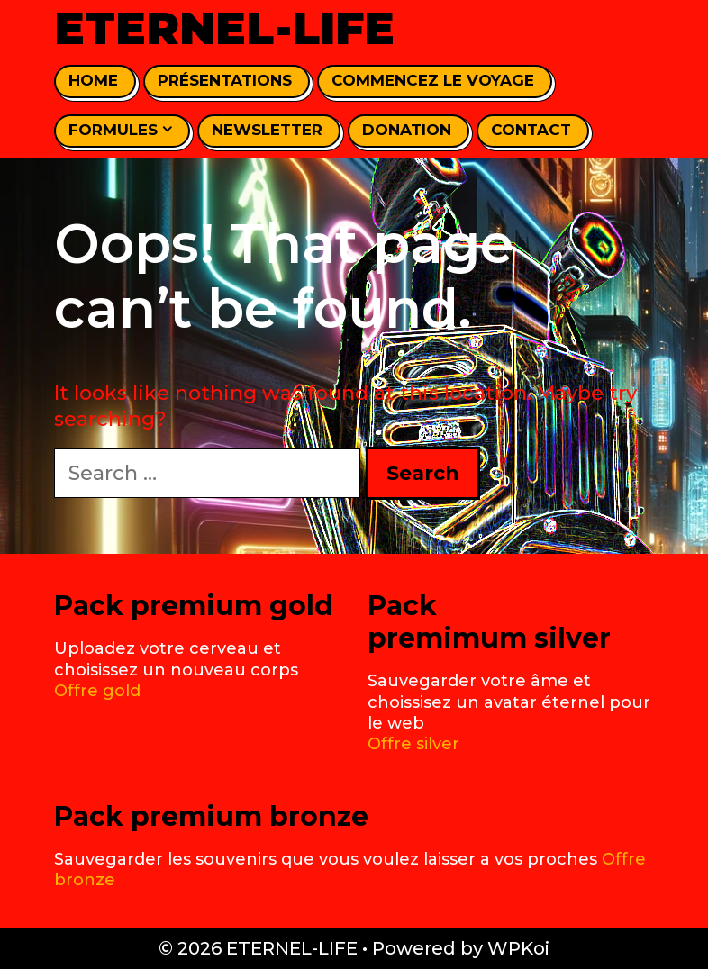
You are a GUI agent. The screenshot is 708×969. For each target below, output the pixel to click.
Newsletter (267, 130)
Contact (531, 130)
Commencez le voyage (432, 80)
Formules (120, 130)
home (93, 80)
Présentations (225, 80)
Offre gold (97, 691)
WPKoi (518, 948)
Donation (406, 130)
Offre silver (413, 744)
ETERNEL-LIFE (224, 28)
